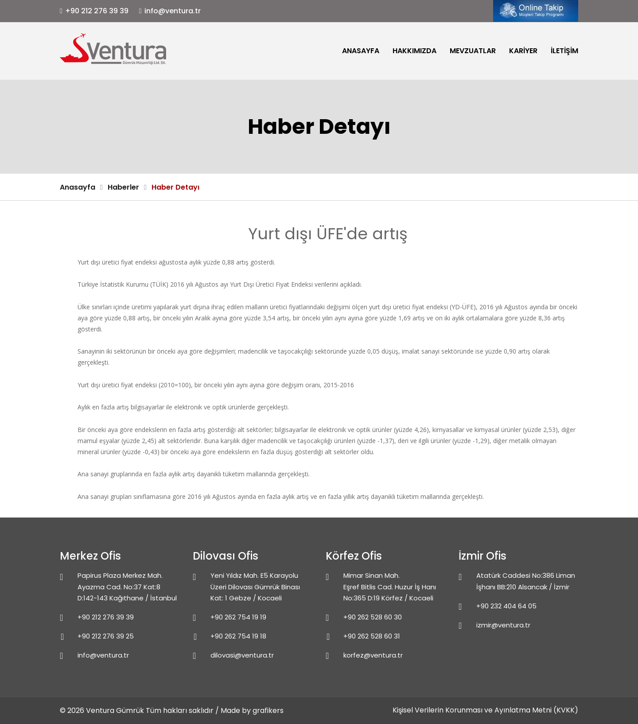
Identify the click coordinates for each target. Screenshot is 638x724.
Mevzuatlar (473, 51)
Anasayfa (360, 51)
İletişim (564, 51)
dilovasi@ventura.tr (242, 655)
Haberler (123, 187)
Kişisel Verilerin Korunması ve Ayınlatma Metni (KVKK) (485, 710)
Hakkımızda (414, 51)
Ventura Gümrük (115, 710)
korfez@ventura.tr (373, 655)
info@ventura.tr (172, 11)
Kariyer (523, 51)
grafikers (268, 710)
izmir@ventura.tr (503, 625)
